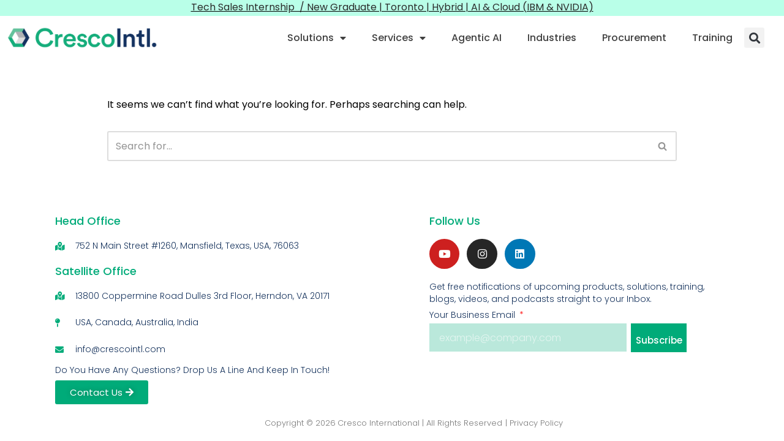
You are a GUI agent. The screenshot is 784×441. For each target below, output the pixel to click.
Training (712, 38)
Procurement (634, 38)
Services (399, 38)
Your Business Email (473, 316)
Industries (551, 38)
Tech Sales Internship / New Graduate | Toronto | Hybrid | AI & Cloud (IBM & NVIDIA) (392, 7)
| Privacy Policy (534, 423)
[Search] (378, 146)
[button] (754, 38)
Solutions (316, 38)
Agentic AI (476, 38)
